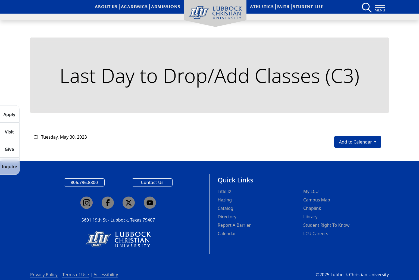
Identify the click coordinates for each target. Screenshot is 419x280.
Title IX (225, 191)
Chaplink (312, 208)
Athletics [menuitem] (262, 6)
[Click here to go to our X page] (129, 203)
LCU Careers (315, 234)
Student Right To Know (326, 225)
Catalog (225, 208)
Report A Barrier (234, 225)
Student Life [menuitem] (308, 6)
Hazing (225, 200)
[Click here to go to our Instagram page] (86, 203)
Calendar (227, 234)
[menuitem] (215, 13)
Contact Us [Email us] (152, 182)
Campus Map (316, 200)
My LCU (311, 191)
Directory (227, 217)
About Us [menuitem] (106, 6)
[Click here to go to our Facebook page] (108, 203)
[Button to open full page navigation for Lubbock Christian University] (380, 7)
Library (310, 217)
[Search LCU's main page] (366, 7)
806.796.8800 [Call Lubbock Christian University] (84, 182)
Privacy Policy (44, 275)
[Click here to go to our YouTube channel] (150, 203)
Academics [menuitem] (134, 6)
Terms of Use (75, 275)
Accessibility (105, 275)
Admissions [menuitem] (165, 6)
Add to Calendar (356, 142)
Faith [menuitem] (283, 6)
